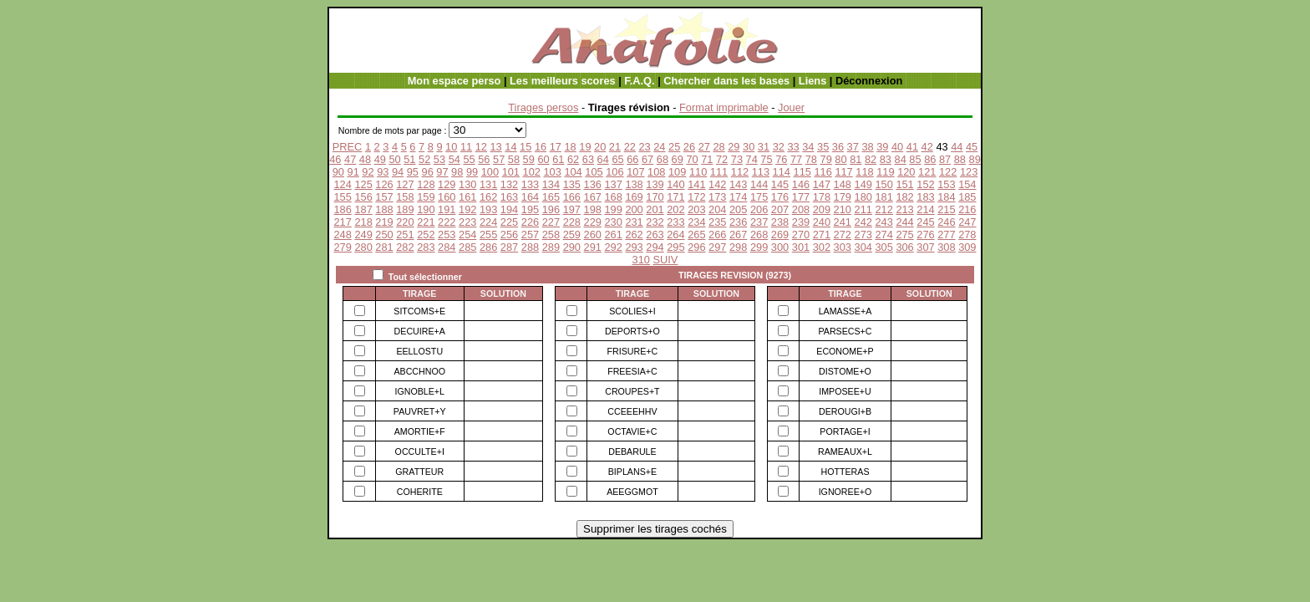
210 (842, 209)
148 (842, 184)
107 (635, 172)
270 (801, 234)
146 (801, 184)
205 (738, 209)
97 (442, 172)
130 (467, 184)
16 (540, 146)
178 (821, 197)
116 (822, 172)
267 (738, 234)
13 (495, 146)
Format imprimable (724, 107)
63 (588, 159)
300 (780, 247)
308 (946, 247)
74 (752, 159)
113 (760, 172)
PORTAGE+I (845, 431)
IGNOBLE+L (419, 391)
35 (823, 146)
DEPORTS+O (632, 331)
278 (967, 234)
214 (925, 209)
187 (363, 209)
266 (717, 234)
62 (573, 159)
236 (738, 222)
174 (738, 197)
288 (530, 247)
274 (883, 234)
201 (654, 209)
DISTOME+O (845, 371)
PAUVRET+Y (420, 411)
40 (897, 146)
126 (384, 184)
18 (570, 146)
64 (603, 159)
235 (717, 222)
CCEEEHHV (632, 411)
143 (738, 184)
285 (467, 247)
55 (469, 159)
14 (510, 146)
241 (842, 222)
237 (759, 222)
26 (689, 146)
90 (338, 172)
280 (363, 247)
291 (593, 247)
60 (543, 159)
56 (484, 159)
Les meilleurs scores (563, 80)
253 (446, 234)
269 (780, 234)
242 (863, 222)
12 (481, 146)
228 (572, 222)
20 (600, 146)
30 (748, 146)
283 (425, 247)
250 (384, 234)
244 (904, 222)
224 (488, 222)
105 (593, 172)
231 (633, 222)
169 (633, 197)
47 (350, 159)
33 (793, 146)
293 (633, 247)
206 (759, 209)
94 (398, 172)
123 (968, 172)
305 (883, 247)
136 (593, 184)
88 (960, 159)
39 (882, 146)
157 (384, 197)
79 (826, 159)
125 (363, 184)
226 (530, 222)
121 (927, 172)
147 (821, 184)
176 (780, 197)
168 (613, 197)
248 (342, 234)
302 (821, 247)
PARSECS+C (844, 331)
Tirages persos (543, 107)
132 (509, 184)
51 (409, 159)
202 (675, 209)
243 (883, 222)
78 (811, 159)
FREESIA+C (632, 371)
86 (930, 159)
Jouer (791, 107)
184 (946, 197)
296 (696, 247)
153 (946, 184)
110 (698, 172)
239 (801, 222)
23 (644, 146)
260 (593, 234)
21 (615, 146)
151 (904, 184)
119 (885, 172)
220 (405, 222)
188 (384, 209)
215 (946, 209)
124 (342, 184)
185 (967, 197)
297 (717, 247)
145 (780, 184)
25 (674, 146)
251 (405, 234)
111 (719, 172)
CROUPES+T (632, 391)
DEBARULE (632, 451)
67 (647, 159)
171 (675, 197)
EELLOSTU (419, 351)
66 (632, 159)
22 (630, 146)
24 (659, 146)
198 (593, 209)
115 (802, 172)
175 (759, 197)
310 (641, 259)
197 (572, 209)
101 (511, 172)
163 (509, 197)
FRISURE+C (632, 351)
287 (509, 247)
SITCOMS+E (419, 311)
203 (696, 209)
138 (633, 184)
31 (763, 146)
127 (405, 184)
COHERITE (420, 492)
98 (457, 172)
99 (472, 172)
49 (380, 159)
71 (707, 159)
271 (821, 234)
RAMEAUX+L (845, 451)
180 (863, 197)
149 (863, 184)
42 (927, 146)
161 (467, 197)
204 (717, 209)
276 (925, 234)
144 (759, 184)
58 (514, 159)
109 (677, 172)
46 (335, 159)
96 (428, 172)
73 (737, 159)
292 (613, 247)
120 (906, 172)
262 (633, 234)
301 (801, 247)
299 (759, 247)
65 (617, 159)
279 (342, 247)
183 (925, 197)
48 (365, 159)
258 (551, 234)
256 (509, 234)
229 (593, 222)
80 (840, 159)
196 (551, 209)
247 (967, 222)
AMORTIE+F (419, 431)
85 (915, 159)
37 (853, 146)
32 (778, 146)
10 (451, 146)
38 (867, 146)
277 (946, 234)
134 (551, 184)
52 (424, 159)
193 (488, 209)
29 (733, 146)
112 (740, 172)
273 (863, 234)
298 (738, 247)
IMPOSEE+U (845, 391)
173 (717, 197)
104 (572, 172)
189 (405, 209)
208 (801, 209)
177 (801, 197)
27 (704, 146)
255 (488, 234)
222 (446, 222)
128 (425, 184)
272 (842, 234)
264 (675, 234)
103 (552, 172)
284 (446, 247)
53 (439, 159)
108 (656, 172)
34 (808, 146)
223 (467, 222)
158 (405, 197)
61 (558, 159)
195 (530, 209)
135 (572, 184)
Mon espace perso (454, 80)
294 (654, 247)
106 (614, 172)
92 (367, 172)
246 (946, 222)
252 (425, 234)
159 (425, 197)
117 (843, 172)
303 (842, 247)
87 (945, 159)
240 (821, 222)
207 (780, 209)
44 (956, 146)
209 (821, 209)
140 (675, 184)
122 (948, 172)
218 (363, 222)
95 (413, 172)
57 (499, 159)
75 (766, 159)
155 (342, 197)
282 (405, 247)
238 (780, 222)
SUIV (665, 259)
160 (446, 197)
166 (572, 197)
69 (677, 159)
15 (525, 146)
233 (675, 222)
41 (912, 146)
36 (838, 146)
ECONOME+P (844, 351)
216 (967, 209)
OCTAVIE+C (632, 431)
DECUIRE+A (419, 331)
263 (654, 234)
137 (613, 184)
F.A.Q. (639, 80)
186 (342, 209)
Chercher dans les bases (726, 80)
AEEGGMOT (632, 492)
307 (925, 247)
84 (900, 159)
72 (722, 159)
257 (530, 234)
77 (796, 159)
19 (585, 146)
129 (446, 184)
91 (353, 172)
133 (530, 184)
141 (696, 184)
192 (467, 209)
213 (904, 209)
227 (551, 222)
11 (466, 146)
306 (904, 247)
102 (532, 172)
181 (883, 197)
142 (717, 184)
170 (654, 197)
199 (613, 209)
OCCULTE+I (419, 451)
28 (718, 146)
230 (613, 222)
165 (551, 197)
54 (454, 159)
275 (904, 234)
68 (662, 159)
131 (488, 184)
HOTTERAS (844, 472)
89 (975, 159)
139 (654, 184)
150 (883, 184)
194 (509, 209)
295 (675, 247)
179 (842, 197)
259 (572, 234)
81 (855, 159)
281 (384, 247)
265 (696, 234)
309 (967, 247)
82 (870, 159)
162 (488, 197)
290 (572, 247)
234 (696, 222)
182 (904, 197)
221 (425, 222)
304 (863, 247)
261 (613, 234)
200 (633, 209)
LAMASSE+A (845, 311)
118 (864, 172)
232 (654, 222)
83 (885, 159)
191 (446, 209)
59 (529, 159)
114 (781, 172)
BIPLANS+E (632, 472)
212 (883, 209)
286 (488, 247)
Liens (812, 80)
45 (971, 146)
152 (925, 184)
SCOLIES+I (632, 311)
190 (425, 209)
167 (593, 197)
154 (967, 184)
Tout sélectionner (425, 277)
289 (551, 247)
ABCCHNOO (419, 371)
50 (394, 159)
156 (363, 197)
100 (490, 172)
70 (692, 159)
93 (382, 172)
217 (342, 222)
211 (863, 209)
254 (467, 234)
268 (759, 234)
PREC (348, 146)
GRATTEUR (419, 472)
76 (781, 159)
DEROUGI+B (845, 411)
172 (696, 197)
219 (384, 222)
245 (925, 222)
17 (555, 146)
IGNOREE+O (845, 492)
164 (530, 197)
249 (363, 234)
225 (509, 222)
